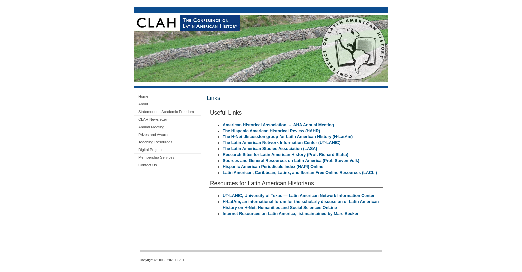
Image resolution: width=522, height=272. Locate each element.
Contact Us (147, 165)
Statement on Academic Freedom (166, 112)
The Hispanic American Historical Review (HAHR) (271, 131)
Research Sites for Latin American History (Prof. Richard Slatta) (285, 154)
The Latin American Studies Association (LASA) (270, 148)
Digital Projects (150, 150)
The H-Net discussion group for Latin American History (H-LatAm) (288, 137)
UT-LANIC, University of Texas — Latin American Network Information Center (299, 195)
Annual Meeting (151, 127)
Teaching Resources (155, 142)
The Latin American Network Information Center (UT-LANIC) (281, 142)
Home (143, 96)
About (143, 104)
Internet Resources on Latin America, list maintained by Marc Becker (291, 213)
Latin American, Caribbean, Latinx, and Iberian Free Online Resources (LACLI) (300, 172)
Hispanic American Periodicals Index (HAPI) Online (273, 166)
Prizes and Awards (153, 134)
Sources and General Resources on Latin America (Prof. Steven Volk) (291, 160)
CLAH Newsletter (152, 119)
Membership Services (156, 157)
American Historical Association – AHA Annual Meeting (278, 125)
